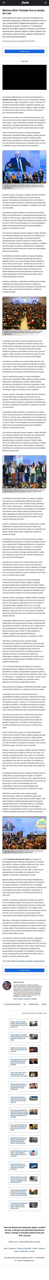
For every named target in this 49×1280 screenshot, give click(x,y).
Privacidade (39, 1013)
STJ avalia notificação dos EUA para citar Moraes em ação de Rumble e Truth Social (19, 1127)
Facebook (41, 1248)
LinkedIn (34, 999)
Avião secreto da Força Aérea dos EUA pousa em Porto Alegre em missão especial (19, 1099)
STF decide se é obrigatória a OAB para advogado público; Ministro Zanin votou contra (19, 1205)
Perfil (15, 999)
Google (16, 1251)
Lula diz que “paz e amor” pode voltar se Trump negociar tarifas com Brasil (19, 1074)
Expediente (12, 1248)
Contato (20, 999)
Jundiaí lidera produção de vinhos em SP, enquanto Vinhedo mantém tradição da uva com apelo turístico (19, 1192)
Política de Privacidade (24, 1248)
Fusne (15, 1242)
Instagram (27, 999)
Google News (24, 1251)
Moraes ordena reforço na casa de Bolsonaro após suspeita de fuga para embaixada (19, 1086)
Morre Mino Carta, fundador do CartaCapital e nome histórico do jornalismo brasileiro (19, 1062)
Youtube (32, 1251)
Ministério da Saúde (26, 961)
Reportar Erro (32, 1013)
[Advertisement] (24, 77)
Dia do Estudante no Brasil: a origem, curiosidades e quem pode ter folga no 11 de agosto (20, 1153)
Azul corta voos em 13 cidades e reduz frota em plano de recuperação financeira (18, 1166)
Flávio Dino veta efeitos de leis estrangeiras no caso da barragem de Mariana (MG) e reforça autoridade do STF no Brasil (20, 1113)
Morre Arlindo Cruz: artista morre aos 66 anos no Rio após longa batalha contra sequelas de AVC (19, 1179)
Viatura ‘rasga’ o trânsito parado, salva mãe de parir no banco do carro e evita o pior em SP (19, 1024)
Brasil (20, 41)
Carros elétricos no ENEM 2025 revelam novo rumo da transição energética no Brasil (19, 1037)
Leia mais (27, 1235)
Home (23, 1013)
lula (24, 1004)
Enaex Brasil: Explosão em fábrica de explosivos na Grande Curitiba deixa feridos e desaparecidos (19, 1140)
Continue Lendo (24, 51)
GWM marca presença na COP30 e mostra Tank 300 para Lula (19, 1049)
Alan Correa (13, 41)
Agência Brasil (39, 961)
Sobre (27, 1013)
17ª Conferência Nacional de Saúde (12, 1004)
